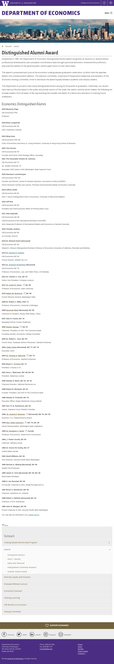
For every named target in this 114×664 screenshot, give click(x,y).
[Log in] (104, 3)
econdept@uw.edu (46, 649)
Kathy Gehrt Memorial (15, 563)
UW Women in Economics (15, 604)
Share (5, 525)
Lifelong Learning (12, 598)
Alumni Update (83, 651)
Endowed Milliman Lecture (15, 584)
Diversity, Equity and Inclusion (17, 577)
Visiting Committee (12, 611)
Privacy (80, 644)
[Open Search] (111, 3)
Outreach (8, 46)
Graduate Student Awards (17, 571)
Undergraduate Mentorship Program (20, 542)
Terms (80, 647)
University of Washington (15, 659)
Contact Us (81, 654)
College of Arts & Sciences (90, 3)
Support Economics (57, 625)
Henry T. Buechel (13, 559)
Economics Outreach (13, 591)
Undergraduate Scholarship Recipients (21, 567)
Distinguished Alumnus (16, 555)
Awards (16, 46)
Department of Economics (41, 13)
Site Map (80, 649)
